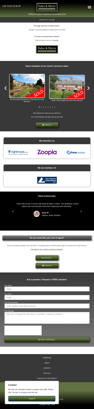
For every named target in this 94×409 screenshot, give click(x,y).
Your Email (8, 294)
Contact (46, 368)
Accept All (32, 399)
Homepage (47, 358)
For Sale (47, 373)
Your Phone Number (11, 302)
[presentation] (23, 330)
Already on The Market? (47, 378)
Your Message (9, 311)
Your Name (8, 285)
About (46, 363)
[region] (32, 392)
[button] (89, 7)
